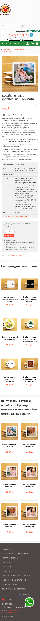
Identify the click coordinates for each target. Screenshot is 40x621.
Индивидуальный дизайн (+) (17, 225)
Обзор (6, 115)
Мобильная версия (10, 584)
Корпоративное (7, 51)
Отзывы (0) (18, 115)
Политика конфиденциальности (16, 553)
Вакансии (7, 562)
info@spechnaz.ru (14, 40)
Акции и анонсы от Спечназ (14, 580)
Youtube (8, 599)
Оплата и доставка (10, 558)
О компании (8, 549)
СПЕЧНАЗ (7, 49)
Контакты (7, 567)
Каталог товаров (10, 43)
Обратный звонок (27, 40)
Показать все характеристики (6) (15, 216)
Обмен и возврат (10, 571)
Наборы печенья (19, 49)
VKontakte (25, 595)
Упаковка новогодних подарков (16, 576)
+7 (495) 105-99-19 (18, 35)
